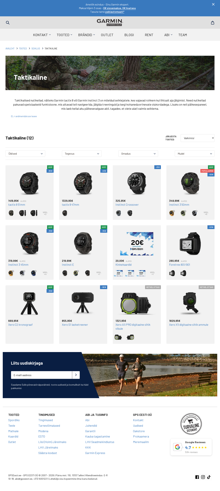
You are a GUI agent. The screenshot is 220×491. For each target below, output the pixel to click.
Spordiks (14, 419)
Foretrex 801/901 (179, 264)
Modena (43, 430)
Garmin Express (95, 452)
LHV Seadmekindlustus (99, 441)
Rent (149, 35)
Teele (11, 425)
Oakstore (139, 430)
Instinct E (68, 264)
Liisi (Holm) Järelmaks (52, 441)
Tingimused (45, 419)
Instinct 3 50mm (179, 204)
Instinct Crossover (127, 204)
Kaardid (13, 436)
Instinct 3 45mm (18, 264)
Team (182, 35)
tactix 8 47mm (71, 204)
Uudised (138, 425)
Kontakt (40, 35)
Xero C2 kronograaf (20, 324)
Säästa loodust (47, 452)
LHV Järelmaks (48, 447)
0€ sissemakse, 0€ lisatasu (119, 8)
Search (7, 22)
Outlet (107, 35)
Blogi (129, 35)
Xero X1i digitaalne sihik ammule (189, 324)
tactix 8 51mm (17, 204)
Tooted (63, 35)
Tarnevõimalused (49, 425)
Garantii (90, 430)
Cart (212, 22)
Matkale (13, 430)
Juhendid (91, 425)
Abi (166, 35)
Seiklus (35, 48)
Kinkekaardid (124, 264)
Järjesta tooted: (170, 138)
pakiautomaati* (114, 11)
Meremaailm (141, 441)
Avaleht (10, 48)
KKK (88, 447)
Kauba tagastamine (97, 436)
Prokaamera (141, 436)
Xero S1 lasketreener (75, 324)
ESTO (41, 436)
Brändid (85, 35)
